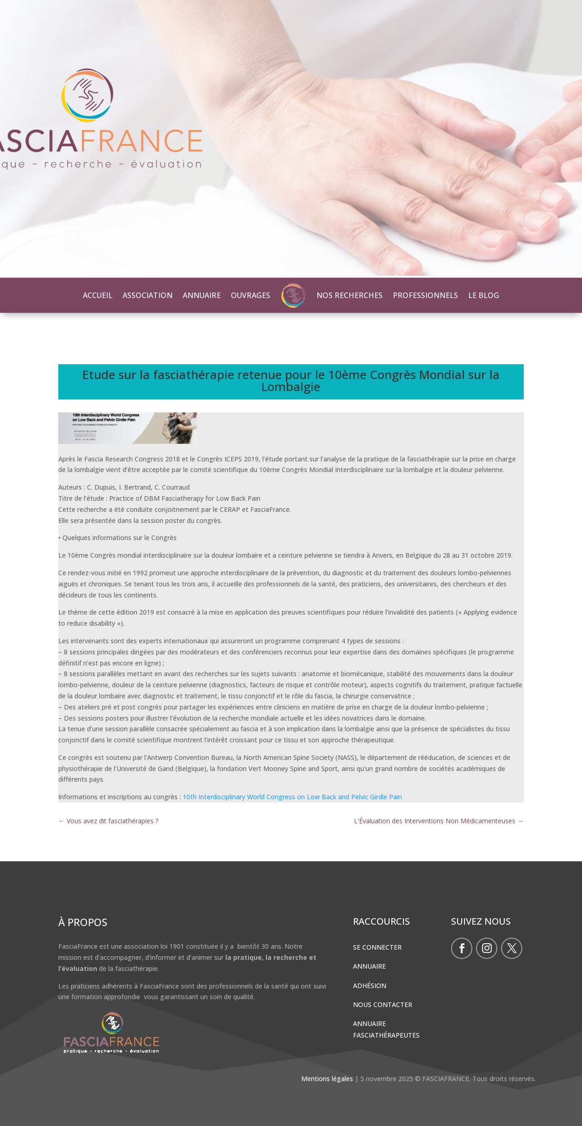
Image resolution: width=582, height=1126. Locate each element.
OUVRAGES (250, 295)
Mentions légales (327, 1078)
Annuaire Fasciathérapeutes (386, 1029)
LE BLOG (483, 295)
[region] (291, 139)
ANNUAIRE (202, 295)
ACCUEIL (97, 295)
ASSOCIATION (148, 295)
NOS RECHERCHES (349, 295)
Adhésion (369, 985)
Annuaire (369, 966)
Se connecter (377, 947)
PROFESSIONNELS (425, 295)
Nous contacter (382, 1004)
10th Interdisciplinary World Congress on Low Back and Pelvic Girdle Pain (292, 796)
